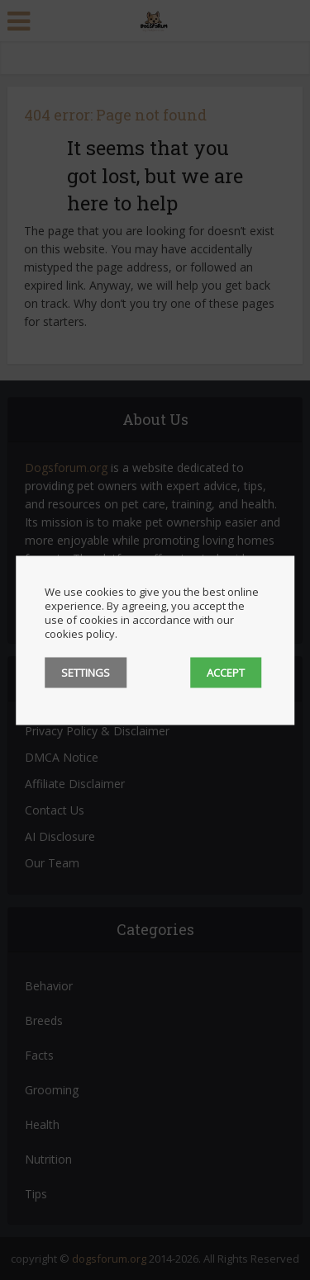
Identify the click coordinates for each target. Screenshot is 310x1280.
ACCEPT (226, 671)
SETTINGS (85, 671)
